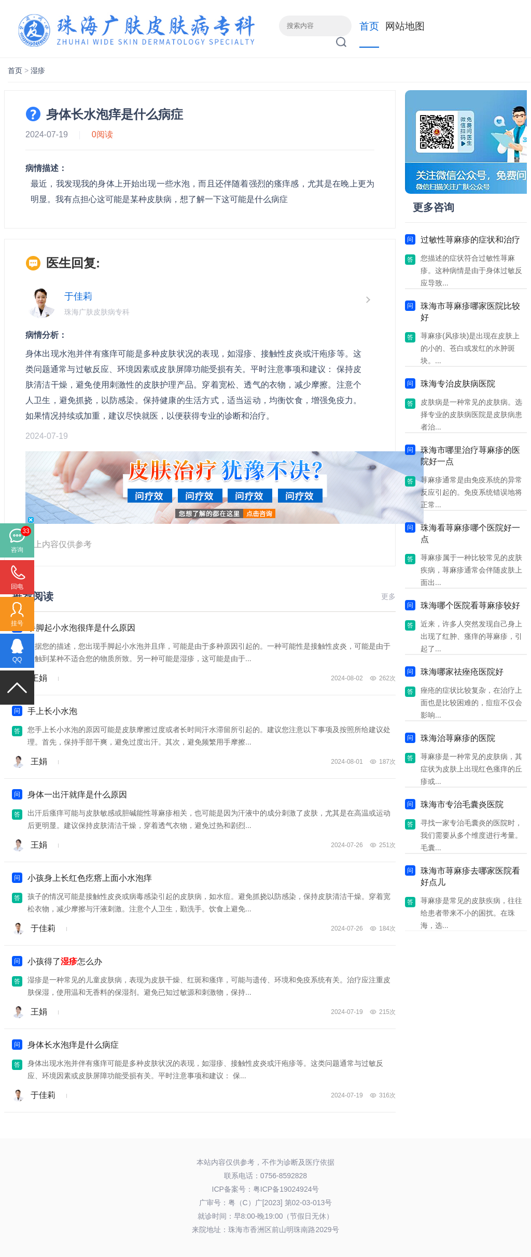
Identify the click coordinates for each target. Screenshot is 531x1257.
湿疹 (38, 70)
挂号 (17, 623)
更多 (388, 596)
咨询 (17, 549)
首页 (369, 26)
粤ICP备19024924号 (286, 1189)
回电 (17, 586)
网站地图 (405, 26)
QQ (17, 659)
